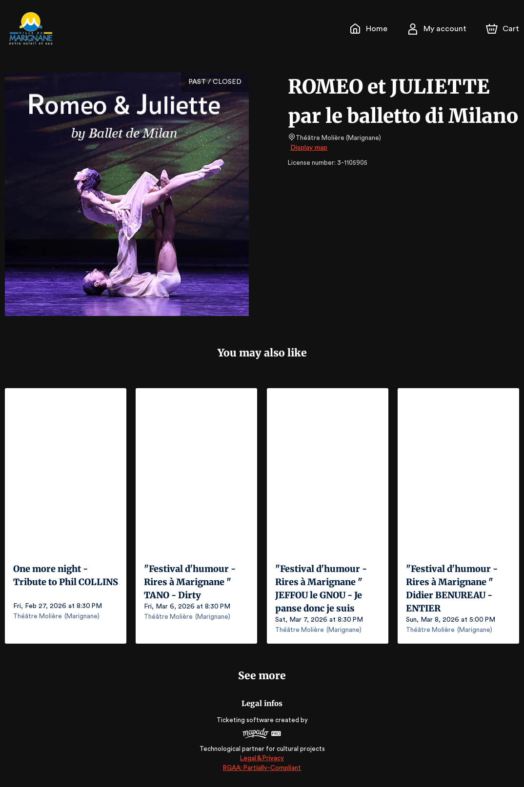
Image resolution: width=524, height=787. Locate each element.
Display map (309, 148)
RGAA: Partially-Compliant (261, 767)
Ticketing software (246, 720)
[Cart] (503, 29)
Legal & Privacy (262, 758)
